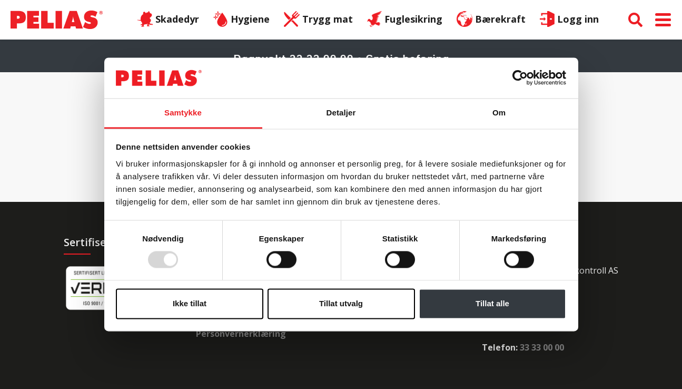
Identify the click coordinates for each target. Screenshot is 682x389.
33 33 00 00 (542, 347)
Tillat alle (492, 303)
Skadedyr (168, 20)
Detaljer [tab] (341, 112)
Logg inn (569, 20)
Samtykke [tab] (183, 112)
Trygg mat (318, 20)
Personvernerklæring (241, 333)
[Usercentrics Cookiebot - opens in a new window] (520, 78)
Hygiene (241, 20)
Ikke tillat (189, 303)
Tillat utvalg (341, 303)
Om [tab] (499, 112)
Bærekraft (491, 20)
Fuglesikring (405, 20)
